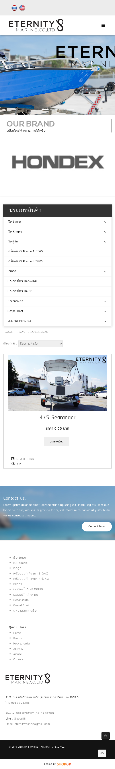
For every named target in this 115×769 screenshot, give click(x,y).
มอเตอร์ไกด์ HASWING (22, 281)
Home (17, 633)
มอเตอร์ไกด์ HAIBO (20, 291)
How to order (22, 643)
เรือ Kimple (15, 231)
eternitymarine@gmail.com (32, 724)
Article (17, 654)
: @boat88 (16, 718)
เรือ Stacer (14, 221)
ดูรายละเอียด (57, 442)
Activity (18, 649)
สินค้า (22, 332)
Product (18, 638)
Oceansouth (15, 301)
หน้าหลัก (9, 332)
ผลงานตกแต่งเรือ (19, 321)
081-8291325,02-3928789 (35, 713)
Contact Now (96, 526)
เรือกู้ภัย (13, 241)
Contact (18, 659)
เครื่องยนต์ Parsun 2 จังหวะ (26, 251)
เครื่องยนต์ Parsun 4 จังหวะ (26, 261)
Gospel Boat (15, 311)
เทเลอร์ (12, 271)
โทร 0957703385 (18, 702)
